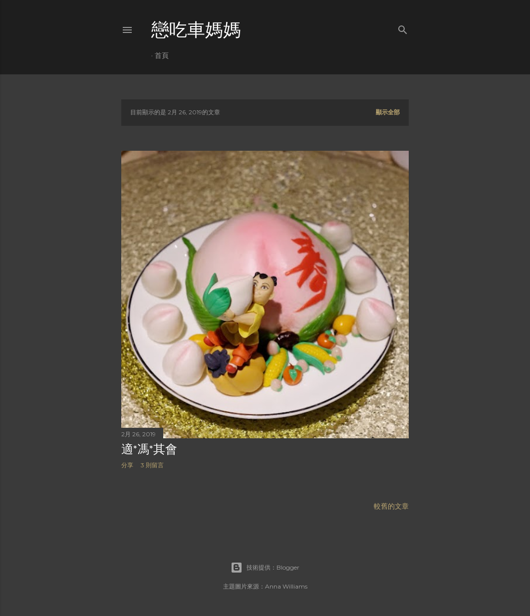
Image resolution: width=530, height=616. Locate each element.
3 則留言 (152, 465)
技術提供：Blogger (265, 568)
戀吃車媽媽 (196, 29)
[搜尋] (403, 27)
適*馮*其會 (149, 449)
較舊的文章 (391, 506)
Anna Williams (286, 586)
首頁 (162, 55)
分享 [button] (127, 465)
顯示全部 (388, 112)
